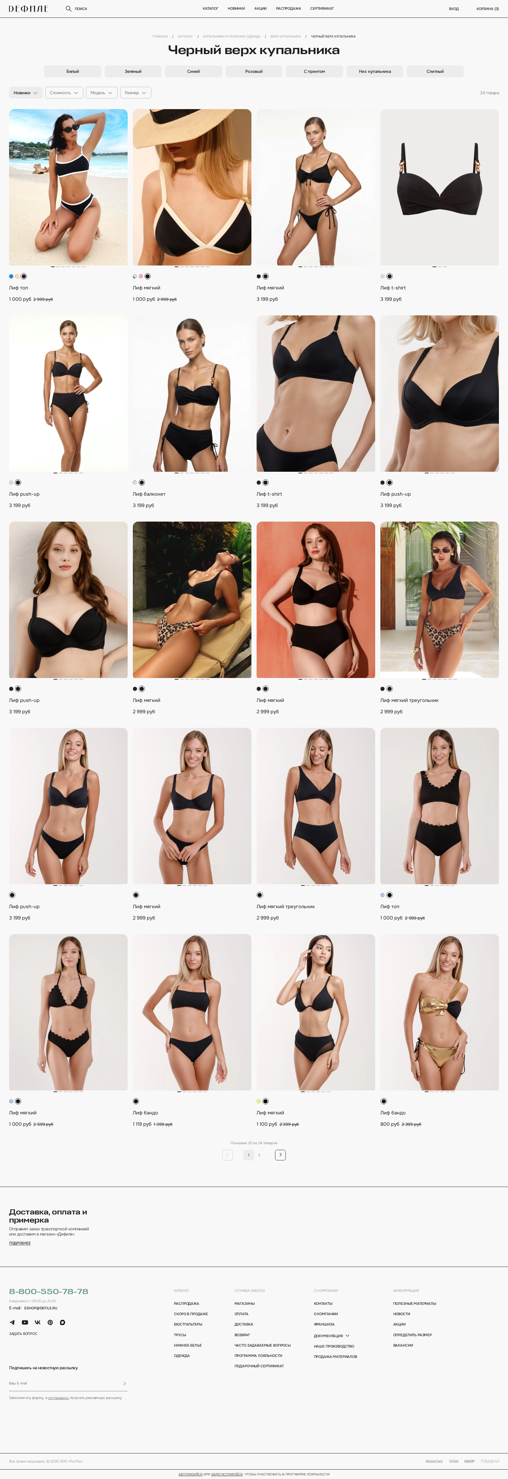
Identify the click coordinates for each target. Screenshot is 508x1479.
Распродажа (288, 8)
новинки (236, 8)
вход (453, 9)
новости (401, 1314)
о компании (326, 1290)
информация (406, 1290)
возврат (242, 1335)
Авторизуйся (190, 1474)
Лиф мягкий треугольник (409, 700)
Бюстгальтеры (188, 1325)
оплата (241, 1314)
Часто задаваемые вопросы (261, 1345)
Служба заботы (250, 1290)
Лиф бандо (145, 1113)
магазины (245, 1304)
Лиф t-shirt (393, 288)
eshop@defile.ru (40, 1308)
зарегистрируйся (227, 1474)
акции (399, 1325)
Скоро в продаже (191, 1314)
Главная (160, 37)
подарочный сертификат (259, 1366)
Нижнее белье (188, 1345)
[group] (72, 71)
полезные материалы (414, 1304)
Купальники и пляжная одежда (231, 37)
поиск (76, 9)
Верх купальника (286, 37)
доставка (244, 1325)
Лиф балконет (149, 494)
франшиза (324, 1325)
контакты (323, 1304)
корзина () (488, 9)
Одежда (182, 1356)
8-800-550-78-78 (48, 1292)
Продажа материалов (335, 1357)
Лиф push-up (24, 494)
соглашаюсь (58, 1397)
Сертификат (321, 8)
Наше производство (334, 1346)
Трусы (180, 1335)
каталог (181, 1290)
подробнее (20, 1243)
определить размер (412, 1335)
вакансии (403, 1345)
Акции (260, 8)
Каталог (210, 8)
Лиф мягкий (146, 288)
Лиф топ (18, 288)
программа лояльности (258, 1356)
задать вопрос (23, 1334)
